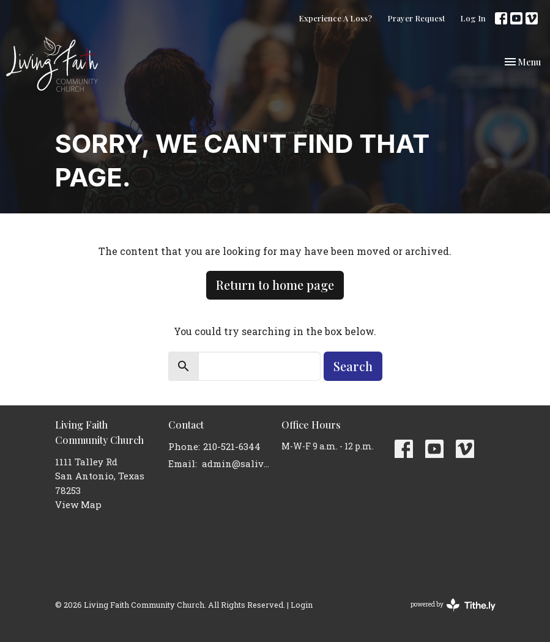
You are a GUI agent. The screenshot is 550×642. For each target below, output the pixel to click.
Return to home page (275, 284)
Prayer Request (416, 18)
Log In (473, 18)
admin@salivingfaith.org (235, 463)
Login (302, 604)
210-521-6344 (232, 446)
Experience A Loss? (335, 18)
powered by (453, 605)
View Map (78, 504)
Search (353, 366)
